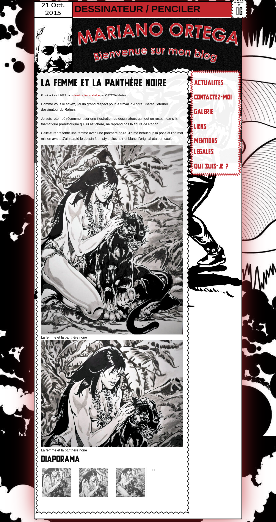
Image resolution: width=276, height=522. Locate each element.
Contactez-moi (213, 97)
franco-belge (92, 95)
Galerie (203, 111)
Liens (200, 126)
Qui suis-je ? (211, 166)
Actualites (209, 82)
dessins (78, 95)
